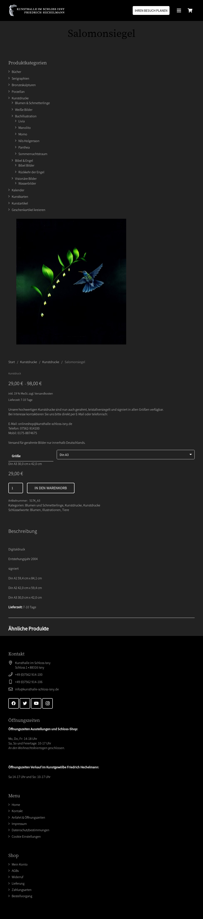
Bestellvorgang (22, 896)
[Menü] (179, 10)
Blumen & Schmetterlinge (32, 103)
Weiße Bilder (23, 109)
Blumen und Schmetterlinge (44, 505)
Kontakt (17, 811)
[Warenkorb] (190, 10)
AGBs (15, 871)
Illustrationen (51, 510)
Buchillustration (26, 116)
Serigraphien (20, 78)
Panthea (24, 147)
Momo (22, 134)
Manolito (24, 128)
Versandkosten (44, 393)
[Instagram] (47, 703)
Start (11, 362)
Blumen (35, 510)
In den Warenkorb (51, 487)
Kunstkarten (20, 196)
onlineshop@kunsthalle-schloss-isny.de (45, 424)
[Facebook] (13, 703)
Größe (16, 456)
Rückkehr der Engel (31, 172)
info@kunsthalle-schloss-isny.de (37, 689)
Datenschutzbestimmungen (30, 830)
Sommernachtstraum (32, 154)
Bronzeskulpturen (24, 85)
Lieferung (18, 883)
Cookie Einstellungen (26, 836)
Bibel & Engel (24, 160)
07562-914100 (30, 428)
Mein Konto (20, 864)
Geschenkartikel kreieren (28, 210)
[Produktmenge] (15, 488)
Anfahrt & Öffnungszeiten (28, 817)
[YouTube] (36, 703)
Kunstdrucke (20, 98)
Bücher (16, 72)
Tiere (65, 510)
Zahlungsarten (22, 890)
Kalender (18, 190)
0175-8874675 (27, 433)
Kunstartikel (20, 203)
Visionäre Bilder (26, 178)
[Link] (36, 10)
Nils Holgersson (29, 141)
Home (16, 805)
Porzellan (18, 91)
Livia (21, 121)
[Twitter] (25, 703)
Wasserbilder (27, 183)
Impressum (19, 824)
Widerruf (17, 877)
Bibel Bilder (26, 165)
